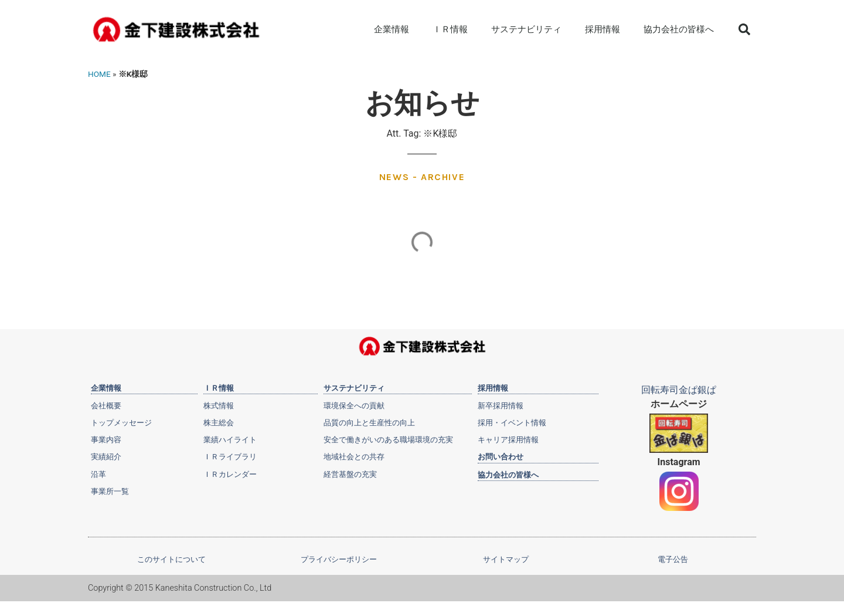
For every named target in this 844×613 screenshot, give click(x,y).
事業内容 (106, 440)
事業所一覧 (110, 491)
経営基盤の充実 (350, 474)
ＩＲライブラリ (230, 457)
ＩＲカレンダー (230, 474)
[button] (744, 29)
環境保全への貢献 (354, 406)
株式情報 (218, 406)
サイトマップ (506, 559)
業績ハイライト (230, 440)
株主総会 (218, 423)
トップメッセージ (121, 423)
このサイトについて (171, 559)
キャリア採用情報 (508, 440)
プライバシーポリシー (339, 559)
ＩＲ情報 (450, 29)
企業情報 (391, 29)
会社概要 (106, 406)
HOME (99, 74)
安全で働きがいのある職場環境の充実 (388, 440)
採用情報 (602, 29)
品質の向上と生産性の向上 (369, 423)
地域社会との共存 (354, 457)
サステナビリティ (526, 29)
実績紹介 (106, 457)
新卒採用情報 (500, 406)
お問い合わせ (500, 457)
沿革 (98, 474)
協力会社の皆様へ (679, 29)
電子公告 (673, 559)
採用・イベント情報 (512, 423)
